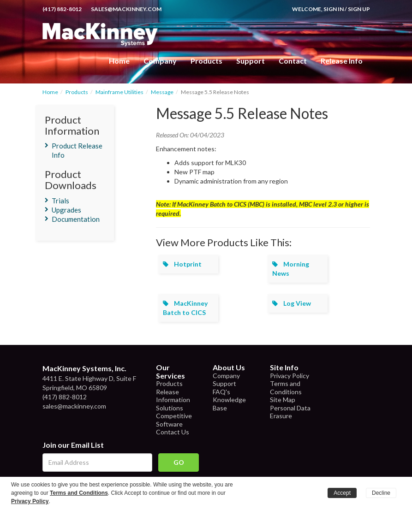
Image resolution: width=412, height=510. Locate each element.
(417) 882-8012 (62, 9)
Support (250, 60)
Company (160, 60)
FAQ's (221, 392)
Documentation (76, 219)
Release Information (173, 396)
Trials (60, 200)
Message (162, 92)
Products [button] (206, 60)
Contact (293, 60)
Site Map (282, 399)
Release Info (342, 60)
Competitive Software (174, 420)
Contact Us (172, 432)
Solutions (169, 408)
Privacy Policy (289, 376)
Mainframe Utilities (119, 92)
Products (77, 92)
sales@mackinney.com (126, 9)
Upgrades (66, 210)
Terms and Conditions (286, 388)
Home (119, 60)
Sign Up (359, 9)
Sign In (333, 9)
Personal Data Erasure (290, 412)
